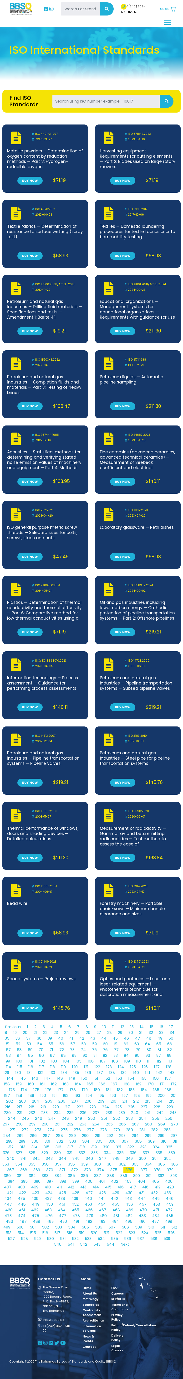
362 (122, 1164)
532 (75, 1238)
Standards (91, 1305)
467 (102, 1210)
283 (167, 1130)
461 (22, 1210)
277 (90, 1130)
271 (12, 1130)
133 (52, 1072)
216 (7, 1107)
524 (144, 1233)
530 (50, 1238)
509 (138, 1227)
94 (126, 1055)
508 (125, 1227)
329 (44, 1153)
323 (143, 1147)
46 (126, 1038)
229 (170, 1107)
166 (102, 1084)
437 (48, 1198)
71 (51, 1049)
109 (127, 1061)
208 (88, 1101)
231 (19, 1112)
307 (125, 1141)
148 (60, 1078)
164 (78, 1084)
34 (172, 1032)
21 (35, 1032)
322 (130, 1147)
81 (159, 1049)
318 (82, 1147)
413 (83, 1187)
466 (89, 1210)
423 (35, 1193)
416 (120, 1187)
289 (72, 1135)
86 (41, 1055)
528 (24, 1238)
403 (128, 1181)
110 (138, 1061)
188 (19, 1095)
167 (114, 1084)
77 (116, 1049)
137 (100, 1072)
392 (161, 1175)
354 (18, 1164)
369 (36, 1170)
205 (48, 1101)
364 (148, 1164)
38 (39, 1038)
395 (24, 1181)
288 (59, 1135)
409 (34, 1187)
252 (116, 1118)
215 (171, 1101)
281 (142, 1130)
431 (142, 1193)
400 (88, 1181)
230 (7, 1112)
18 (5, 1032)
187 (7, 1095)
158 (7, 1084)
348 (116, 1158)
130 (18, 1072)
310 (164, 1141)
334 (107, 1153)
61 (115, 1044)
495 (128, 1221)
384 (58, 1175)
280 (129, 1130)
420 (170, 1187)
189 (31, 1095)
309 (151, 1141)
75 (94, 1049)
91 (95, 1055)
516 (45, 1233)
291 (97, 1135)
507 (112, 1227)
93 (115, 1055)
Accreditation (93, 1320)
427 (89, 1193)
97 (158, 1055)
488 (36, 1221)
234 (57, 1112)
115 (19, 1067)
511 (162, 1227)
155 (144, 1078)
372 (74, 1170)
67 (8, 1049)
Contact (89, 1347)
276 (77, 1130)
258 (19, 1124)
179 (85, 1090)
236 (83, 1112)
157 (168, 1078)
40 (60, 1038)
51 (8, 1044)
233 (44, 1112)
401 (102, 1181)
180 (97, 1090)
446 (169, 1198)
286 (33, 1135)
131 (29, 1072)
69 (30, 1049)
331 (69, 1153)
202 (9, 1101)
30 (130, 1032)
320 (106, 1147)
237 (96, 1112)
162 (54, 1084)
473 (8, 1215)
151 (95, 1078)
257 (6, 1124)
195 (101, 1095)
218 (31, 1107)
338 (159, 1153)
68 (19, 1049)
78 (127, 1049)
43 (92, 1038)
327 (19, 1153)
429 (115, 1193)
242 (160, 1112)
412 (71, 1187)
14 (142, 1027)
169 (139, 1084)
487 (23, 1221)
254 (142, 1118)
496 (142, 1221)
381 (20, 1175)
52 (18, 1044)
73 (72, 1049)
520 (94, 1233)
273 (38, 1130)
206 (61, 1101)
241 (147, 1112)
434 (8, 1198)
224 (105, 1107)
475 (35, 1215)
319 (94, 1147)
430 (128, 1193)
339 (171, 1153)
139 (124, 1072)
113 (170, 1061)
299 (22, 1141)
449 (35, 1204)
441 (101, 1198)
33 (161, 1032)
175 (36, 1090)
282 (154, 1130)
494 (115, 1221)
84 (19, 1055)
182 (120, 1090)
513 (8, 1233)
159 (19, 1084)
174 (24, 1090)
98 (169, 1055)
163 (66, 1084)
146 (35, 1078)
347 (102, 1158)
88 (63, 1055)
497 (155, 1221)
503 (58, 1227)
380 (7, 1175)
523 (131, 1233)
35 (7, 1038)
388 (110, 1175)
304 (85, 1141)
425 (62, 1193)
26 (88, 1032)
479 (89, 1215)
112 (159, 1061)
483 (142, 1215)
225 (118, 1107)
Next (125, 1244)
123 (109, 1067)
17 (171, 1027)
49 (160, 1038)
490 (63, 1221)
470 (143, 1210)
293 (122, 1135)
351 (155, 1158)
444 (142, 1198)
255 (155, 1118)
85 (30, 1055)
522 (119, 1233)
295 (148, 1135)
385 (71, 1175)
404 (141, 1181)
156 (156, 1078)
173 (12, 1090)
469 (129, 1210)
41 (71, 1038)
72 (61, 1049)
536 (127, 1238)
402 (114, 1181)
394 (11, 1181)
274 (51, 1130)
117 (41, 1067)
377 (144, 1170)
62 (126, 1044)
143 (171, 1072)
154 (131, 1078)
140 (136, 1072)
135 (76, 1072)
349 (129, 1158)
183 (132, 1090)
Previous (13, 1027)
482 (128, 1215)
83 (8, 1055)
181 (108, 1090)
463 (48, 1210)
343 (49, 1158)
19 (15, 1032)
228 (157, 1107)
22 (45, 1032)
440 (88, 1198)
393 (173, 1175)
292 (110, 1135)
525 (158, 1233)
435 (21, 1198)
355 (32, 1164)
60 (105, 1044)
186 (168, 1090)
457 (143, 1204)
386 (84, 1175)
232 (32, 1112)
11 (113, 1027)
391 (149, 1175)
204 (35, 1101)
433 (167, 1193)
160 (31, 1084)
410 (48, 1187)
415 (108, 1187)
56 (61, 1044)
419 (158, 1187)
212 (136, 1101)
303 (72, 1141)
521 (106, 1233)
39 (50, 1038)
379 (170, 1170)
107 (103, 1061)
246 (38, 1118)
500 (20, 1227)
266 (122, 1124)
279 (116, 1130)
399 (75, 1181)
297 (174, 1135)
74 (83, 1049)
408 (21, 1187)
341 (23, 1158)
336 (133, 1153)
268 (148, 1124)
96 (148, 1055)
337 (146, 1153)
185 (156, 1090)
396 (37, 1181)
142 (159, 1072)
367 (10, 1170)
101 (30, 1061)
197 (125, 1095)
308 (138, 1141)
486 (9, 1221)
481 (116, 1215)
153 (119, 1078)
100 (19, 1061)
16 (161, 1027)
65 (158, 1044)
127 (157, 1067)
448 (22, 1204)
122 (97, 1067)
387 (97, 1175)
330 (57, 1153)
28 (109, 1032)
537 (140, 1238)
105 (78, 1061)
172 (174, 1084)
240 (134, 1112)
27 (99, 1032)
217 (19, 1107)
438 (61, 1198)
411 (59, 1187)
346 (89, 1158)
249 (78, 1118)
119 (63, 1067)
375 (113, 1170)
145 (23, 1078)
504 (72, 1227)
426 (75, 1193)
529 (37, 1238)
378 (157, 1170)
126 (145, 1067)
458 (156, 1204)
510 (151, 1227)
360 (97, 1164)
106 (91, 1061)
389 (123, 1175)
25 (77, 1032)
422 (22, 1193)
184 (144, 1090)
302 (59, 1141)
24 (66, 1032)
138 (112, 1072)
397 (50, 1181)
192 (65, 1095)
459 (169, 1204)
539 (166, 1238)
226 (131, 1107)
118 (52, 1067)
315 (46, 1147)
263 (83, 1124)
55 (50, 1044)
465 (75, 1210)
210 (113, 1101)
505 (85, 1227)
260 (45, 1124)
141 (147, 1072)
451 (62, 1204)
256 (168, 1118)
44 (104, 1038)
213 (147, 1101)
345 (76, 1158)
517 (57, 1233)
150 (84, 1078)
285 (20, 1135)
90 (85, 1055)
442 (114, 1198)
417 (133, 1187)
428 (102, 1193)
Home (87, 1288)
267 (135, 1124)
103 (54, 1061)
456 (129, 1204)
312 (11, 1147)
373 (87, 1170)
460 (9, 1210)
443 (128, 1198)
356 (45, 1164)
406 (169, 1181)
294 (135, 1135)
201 (174, 1095)
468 (116, 1210)
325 (169, 1147)
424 (49, 1193)
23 (56, 1032)
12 (122, 1027)
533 (88, 1238)
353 (5, 1164)
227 (144, 1107)
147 (47, 1078)
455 (115, 1204)
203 (22, 1101)
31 (140, 1032)
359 (84, 1164)
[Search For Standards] (80, 9)
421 (10, 1193)
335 (120, 1153)
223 (92, 1107)
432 (154, 1193)
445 (156, 1198)
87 (52, 1055)
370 (49, 1170)
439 (74, 1198)
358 (71, 1164)
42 (81, 1038)
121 (86, 1067)
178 (73, 1090)
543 (97, 1244)
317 (70, 1147)
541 (71, 1244)
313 (22, 1147)
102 (42, 1061)
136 (88, 1072)
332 (82, 1153)
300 (34, 1141)
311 (175, 1141)
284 (6, 1135)
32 (151, 1032)
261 (58, 1124)
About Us (90, 1293)
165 (90, 1084)
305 (99, 1141)
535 (114, 1238)
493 (101, 1221)
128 (169, 1067)
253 (129, 1118)
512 (174, 1227)
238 (109, 1112)
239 (121, 1112)
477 (62, 1215)
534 (101, 1238)
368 (23, 1170)
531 (63, 1238)
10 (104, 1027)
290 (85, 1135)
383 (45, 1175)
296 (161, 1135)
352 (167, 1158)
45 (115, 1038)
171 (162, 1084)
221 (68, 1107)
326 (6, 1153)
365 (161, 1164)
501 (33, 1227)
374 (100, 1170)
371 (62, 1170)
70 (41, 1049)
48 (148, 1038)
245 (25, 1118)
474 (21, 1215)
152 (107, 1078)
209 (101, 1101)
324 (156, 1147)
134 (64, 1072)
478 (76, 1215)
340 (10, 1158)
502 (45, 1227)
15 (151, 1027)
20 (25, 1032)
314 (34, 1147)
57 (72, 1044)
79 (138, 1049)
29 (120, 1032)
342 (36, 1158)
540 (57, 1244)
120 (75, 1067)
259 (32, 1124)
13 (132, 1027)
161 (42, 1084)
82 (169, 1049)
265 (109, 1124)
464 (62, 1210)
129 (6, 1072)
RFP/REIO (118, 1299)
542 (83, 1244)
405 (155, 1181)
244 (11, 1118)
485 (169, 1215)
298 (9, 1141)
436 (34, 1198)
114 (8, 1067)
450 (49, 1204)
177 (61, 1090)
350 (142, 1158)
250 (91, 1118)
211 (124, 1101)
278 (103, 1130)
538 (153, 1238)
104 (66, 1061)
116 (30, 1067)
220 (55, 1107)
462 (34, 1210)
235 (70, 1112)
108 (115, 1061)
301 (47, 1141)
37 (28, 1038)
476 (49, 1215)
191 (54, 1095)
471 (156, 1210)
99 (8, 1061)
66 (169, 1044)
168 (127, 1084)
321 (118, 1147)
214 (160, 1101)
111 (149, 1061)
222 (80, 1107)
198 (137, 1095)
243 (173, 1112)
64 (147, 1044)
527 (11, 1238)
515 (33, 1233)
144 (10, 1078)
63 (136, 1044)
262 (70, 1124)
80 (149, 1049)
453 (88, 1204)
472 (169, 1210)
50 (170, 1038)
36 (17, 1038)
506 (98, 1227)
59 (94, 1044)
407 (7, 1187)
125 (133, 1067)
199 (149, 1095)
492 (88, 1221)
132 (40, 1072)
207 (74, 1101)
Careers (117, 1293)
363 (135, 1164)
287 (46, 1135)
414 (95, 1187)
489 (50, 1221)
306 (112, 1141)
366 (174, 1164)
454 (102, 1204)
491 (76, 1221)
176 (48, 1090)
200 (161, 1095)
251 (104, 1118)
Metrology (90, 1299)
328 (32, 1153)
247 (52, 1118)
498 (168, 1221)
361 (110, 1164)
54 (39, 1044)
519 (81, 1233)
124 (121, 1067)
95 (137, 1055)
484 (156, 1215)
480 (103, 1215)
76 (105, 1049)
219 (43, 1107)
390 (136, 1175)
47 (137, 1038)
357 (58, 1164)
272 (25, 1130)
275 (64, 1130)
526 (171, 1233)
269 (161, 1124)
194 (89, 1095)
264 (96, 1124)
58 (83, 1044)
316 (58, 1147)
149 (72, 1078)
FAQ (114, 1288)
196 (113, 1095)
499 (6, 1227)
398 (63, 1181)
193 (77, 1095)
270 (174, 1124)
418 (145, 1187)
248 (65, 1118)
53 (28, 1044)
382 (32, 1175)
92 (105, 1055)
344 (62, 1158)
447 (8, 1204)
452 (75, 1204)
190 (43, 1095)
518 (69, 1233)
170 (151, 1084)
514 (21, 1233)
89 (74, 1055)
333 (94, 1153)
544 (110, 1244)
